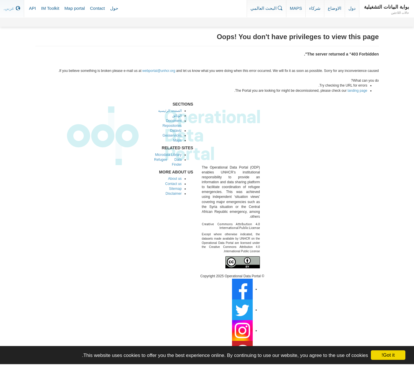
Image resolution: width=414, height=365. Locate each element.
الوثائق (177, 116)
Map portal (74, 8)
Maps (296, 8)
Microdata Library (168, 155)
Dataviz (176, 131)
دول (352, 8)
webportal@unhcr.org (158, 71)
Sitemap (175, 189)
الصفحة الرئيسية (170, 111)
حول (114, 8)
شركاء (315, 8)
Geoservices (172, 135)
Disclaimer (174, 194)
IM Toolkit (50, 8)
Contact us (173, 184)
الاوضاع (334, 8)
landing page (357, 91)
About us (174, 179)
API (32, 8)
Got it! (388, 355)
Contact (97, 8)
